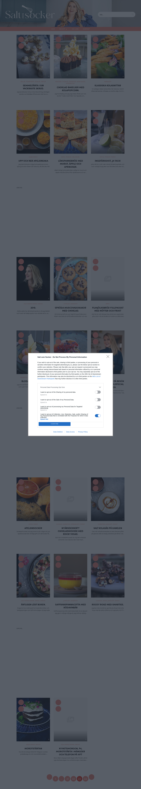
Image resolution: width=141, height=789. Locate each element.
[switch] (98, 392)
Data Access (70, 432)
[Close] (109, 357)
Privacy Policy (83, 432)
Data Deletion (58, 432)
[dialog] (70, 394)
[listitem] (70, 387)
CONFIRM (54, 424)
